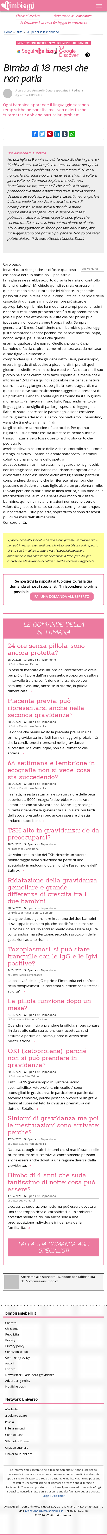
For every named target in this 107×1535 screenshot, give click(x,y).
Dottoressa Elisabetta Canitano (30, 1019)
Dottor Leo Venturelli (23, 1200)
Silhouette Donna (17, 1441)
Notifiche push (15, 1386)
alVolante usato (16, 1415)
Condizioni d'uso (16, 1352)
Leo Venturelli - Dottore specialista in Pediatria (55, 90)
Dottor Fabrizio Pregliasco (26, 975)
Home (8, 32)
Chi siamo (12, 1328)
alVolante (11, 1409)
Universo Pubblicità (18, 1454)
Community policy (17, 1357)
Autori (9, 1363)
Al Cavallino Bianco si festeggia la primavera (53, 23)
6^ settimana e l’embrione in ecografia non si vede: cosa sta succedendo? (51, 770)
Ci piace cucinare (16, 1447)
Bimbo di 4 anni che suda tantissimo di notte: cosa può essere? (51, 1182)
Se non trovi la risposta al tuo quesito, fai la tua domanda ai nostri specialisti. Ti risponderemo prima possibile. (53, 590)
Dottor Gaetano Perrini (24, 664)
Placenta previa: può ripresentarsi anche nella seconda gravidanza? (46, 708)
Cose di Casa (14, 1435)
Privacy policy (14, 1346)
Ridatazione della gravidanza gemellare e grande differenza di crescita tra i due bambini (52, 891)
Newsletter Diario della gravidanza (29, 1375)
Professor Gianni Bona (25, 849)
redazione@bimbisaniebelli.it (44, 1511)
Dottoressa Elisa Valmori (25, 1076)
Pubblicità (12, 1334)
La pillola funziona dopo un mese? (49, 1004)
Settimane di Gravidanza (72, 16)
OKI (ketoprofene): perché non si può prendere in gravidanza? (47, 1058)
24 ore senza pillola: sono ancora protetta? (46, 649)
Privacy (10, 1340)
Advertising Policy (17, 1380)
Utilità (19, 32)
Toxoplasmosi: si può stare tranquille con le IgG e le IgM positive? (52, 956)
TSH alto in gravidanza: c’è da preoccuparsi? (53, 834)
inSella (9, 1422)
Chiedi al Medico (27, 16)
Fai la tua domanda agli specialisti (53, 1248)
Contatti (11, 1323)
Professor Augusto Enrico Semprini (32, 912)
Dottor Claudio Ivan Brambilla (28, 726)
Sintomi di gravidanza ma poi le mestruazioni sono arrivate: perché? (53, 1125)
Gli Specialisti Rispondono (42, 32)
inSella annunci (15, 1428)
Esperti (10, 1369)
